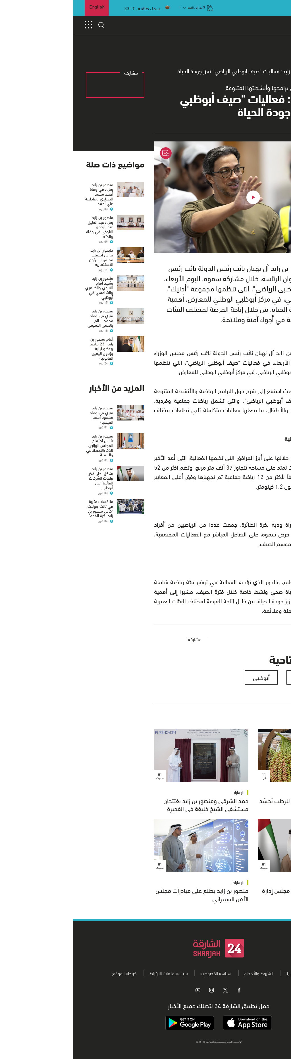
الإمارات (269, 792)
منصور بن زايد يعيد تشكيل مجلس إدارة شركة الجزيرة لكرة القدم (234, 894)
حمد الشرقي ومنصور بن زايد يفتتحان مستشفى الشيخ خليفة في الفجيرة (132, 804)
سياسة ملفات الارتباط (95, 973)
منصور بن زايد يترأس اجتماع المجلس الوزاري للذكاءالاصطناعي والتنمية (26, 459)
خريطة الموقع (51, 973)
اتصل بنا (219, 973)
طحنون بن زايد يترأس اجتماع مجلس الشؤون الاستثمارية (28, 257)
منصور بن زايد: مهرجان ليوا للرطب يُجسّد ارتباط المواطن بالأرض (232, 804)
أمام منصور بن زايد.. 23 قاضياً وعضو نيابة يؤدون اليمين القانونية (28, 357)
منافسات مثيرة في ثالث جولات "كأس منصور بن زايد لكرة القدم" (27, 522)
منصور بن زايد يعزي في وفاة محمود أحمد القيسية (28, 424)
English (24, 7)
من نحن (245, 973)
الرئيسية (271, 71)
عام (250, 71)
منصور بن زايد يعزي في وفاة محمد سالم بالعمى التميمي (27, 322)
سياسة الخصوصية (142, 973)
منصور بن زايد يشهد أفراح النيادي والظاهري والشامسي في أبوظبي (26, 292)
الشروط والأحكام (185, 973)
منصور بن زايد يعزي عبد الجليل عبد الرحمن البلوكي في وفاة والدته (26, 226)
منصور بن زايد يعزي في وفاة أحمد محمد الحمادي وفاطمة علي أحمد (26, 193)
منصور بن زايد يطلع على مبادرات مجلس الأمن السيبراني (128, 894)
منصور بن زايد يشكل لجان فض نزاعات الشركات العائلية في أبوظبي (27, 491)
